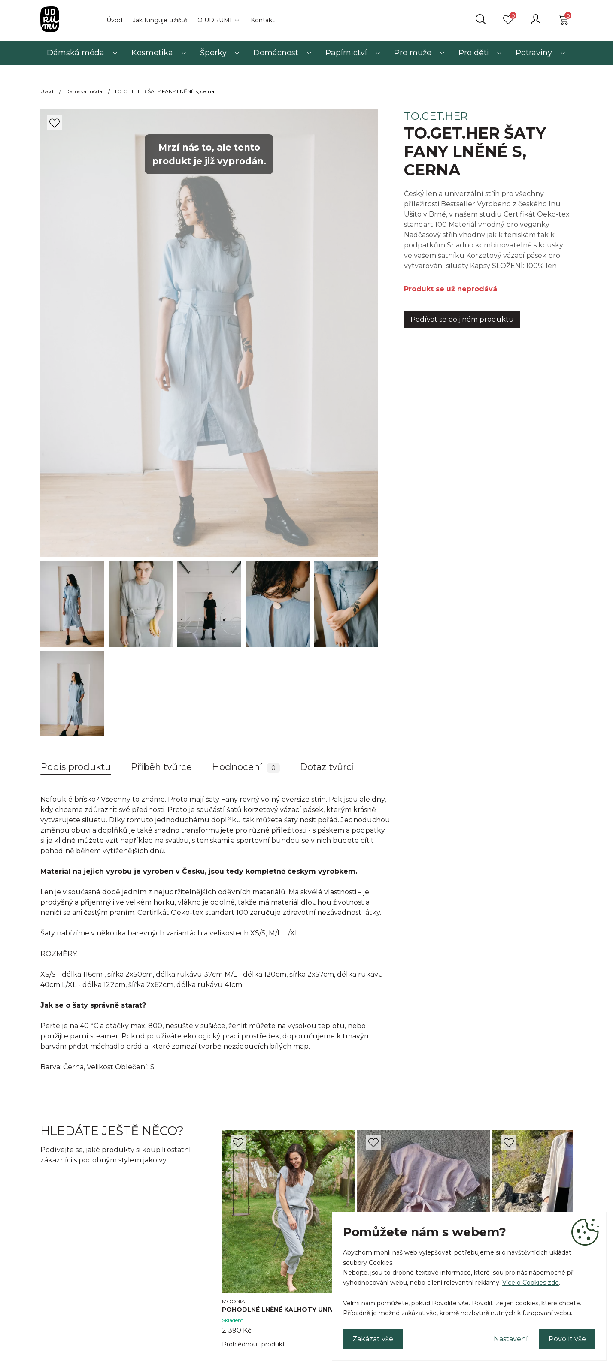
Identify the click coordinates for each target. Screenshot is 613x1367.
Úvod (114, 20)
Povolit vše (567, 1339)
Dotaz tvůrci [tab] (327, 766)
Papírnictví (346, 52)
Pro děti (473, 52)
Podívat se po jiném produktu (462, 319)
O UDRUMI (214, 20)
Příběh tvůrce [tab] (161, 766)
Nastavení (511, 1339)
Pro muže (412, 52)
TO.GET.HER (435, 116)
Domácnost (275, 52)
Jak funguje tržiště (160, 20)
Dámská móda (75, 52)
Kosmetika (152, 52)
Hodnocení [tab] (246, 767)
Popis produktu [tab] (76, 766)
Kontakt (263, 20)
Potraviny (534, 52)
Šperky (213, 52)
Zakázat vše (372, 1339)
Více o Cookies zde (530, 1282)
